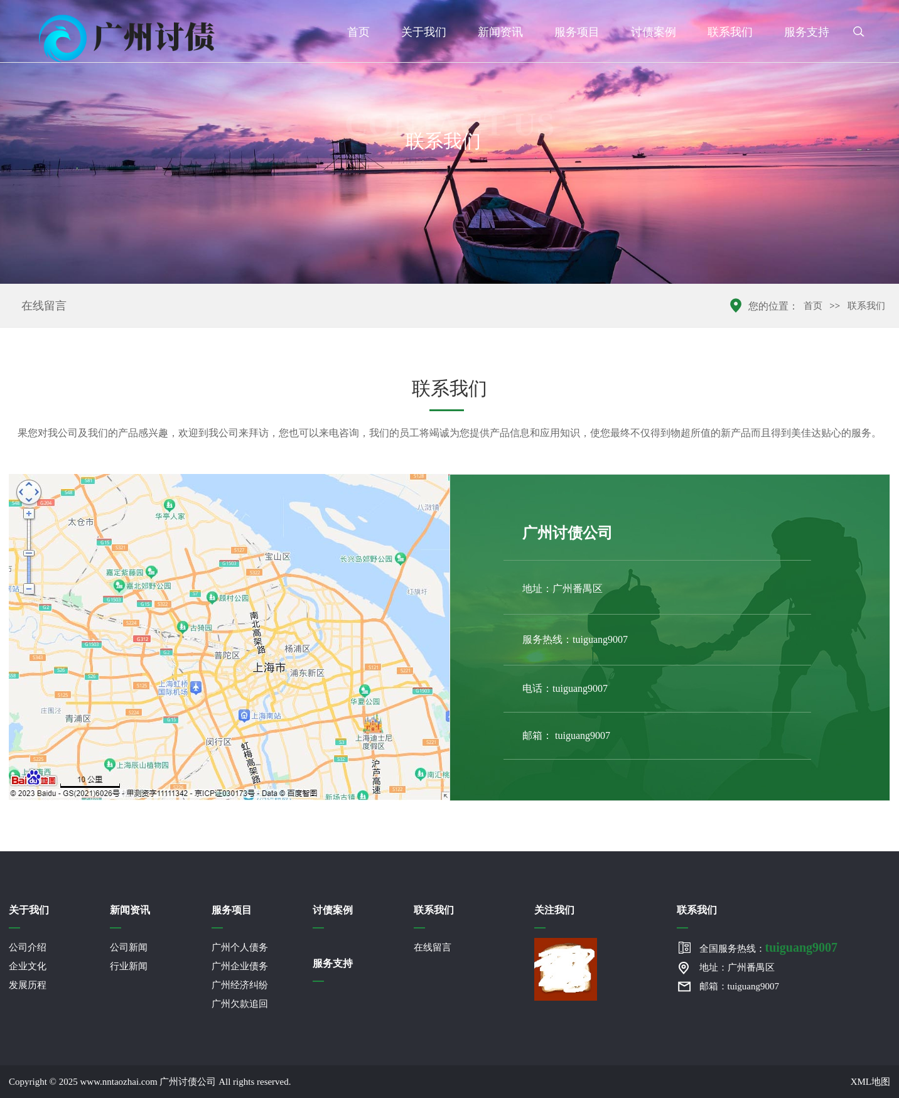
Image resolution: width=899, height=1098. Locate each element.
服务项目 (577, 32)
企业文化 (27, 966)
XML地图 (870, 1082)
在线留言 (44, 305)
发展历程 (27, 985)
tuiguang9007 (582, 735)
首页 (358, 32)
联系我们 (730, 32)
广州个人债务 (240, 947)
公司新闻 (129, 947)
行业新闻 (129, 966)
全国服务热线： (768, 947)
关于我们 (423, 32)
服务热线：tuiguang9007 (575, 639)
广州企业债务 (240, 966)
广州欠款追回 (240, 1004)
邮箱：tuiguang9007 (739, 986)
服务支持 (806, 32)
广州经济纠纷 (240, 985)
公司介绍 (27, 947)
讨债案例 (653, 32)
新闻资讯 (500, 32)
